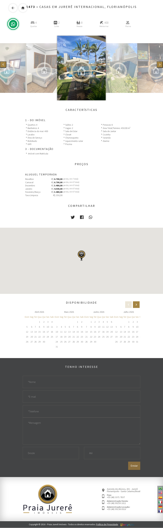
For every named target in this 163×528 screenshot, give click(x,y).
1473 (31, 7)
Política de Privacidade (107, 524)
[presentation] (3, 64)
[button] (73, 217)
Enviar (134, 465)
